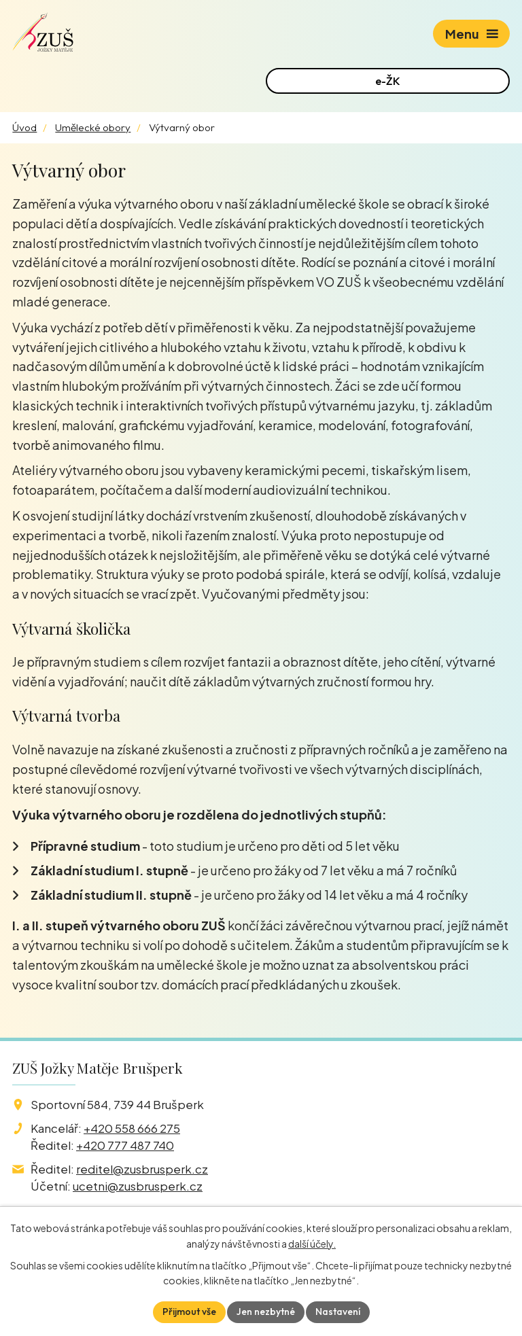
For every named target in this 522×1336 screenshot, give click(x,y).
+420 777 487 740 (125, 1145)
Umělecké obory (92, 127)
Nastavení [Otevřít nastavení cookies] (337, 1311)
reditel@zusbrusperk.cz (142, 1168)
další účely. (312, 1243)
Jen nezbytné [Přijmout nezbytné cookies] (266, 1311)
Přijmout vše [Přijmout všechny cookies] (189, 1311)
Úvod (24, 127)
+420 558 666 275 (132, 1128)
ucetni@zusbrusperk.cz (138, 1185)
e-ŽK (387, 81)
